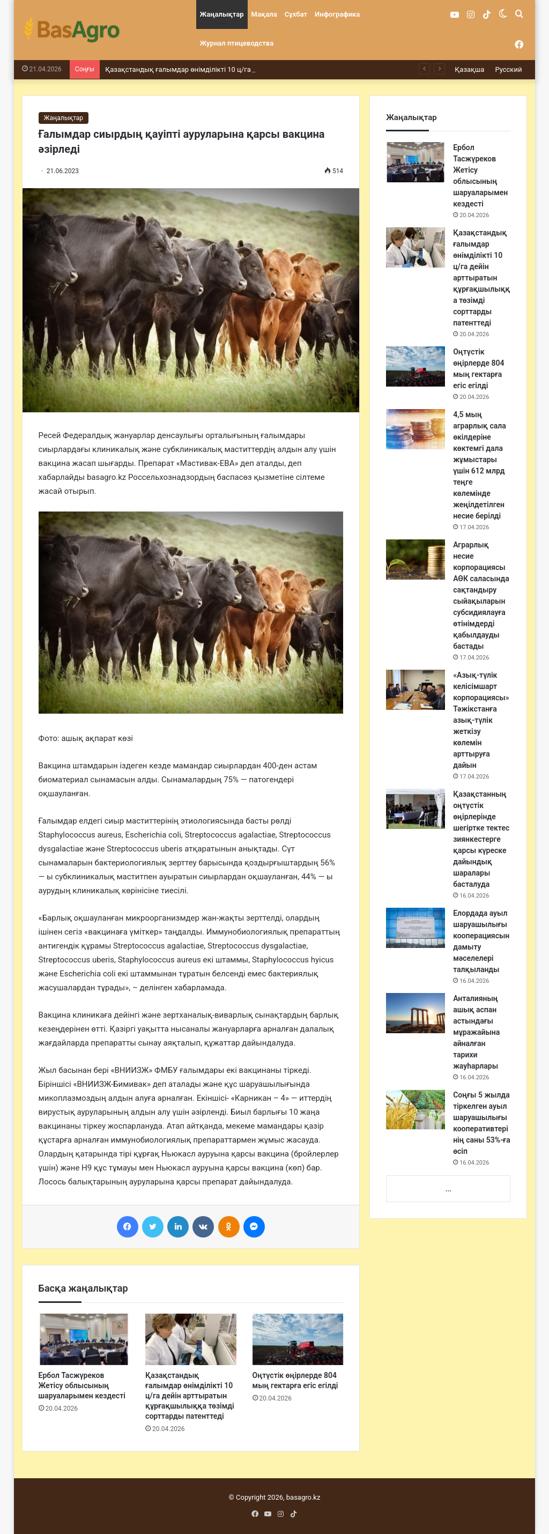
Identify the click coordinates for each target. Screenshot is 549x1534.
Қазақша (469, 69)
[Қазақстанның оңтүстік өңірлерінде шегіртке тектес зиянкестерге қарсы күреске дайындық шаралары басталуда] (415, 809)
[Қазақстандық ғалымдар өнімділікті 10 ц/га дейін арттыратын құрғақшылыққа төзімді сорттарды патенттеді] (190, 1339)
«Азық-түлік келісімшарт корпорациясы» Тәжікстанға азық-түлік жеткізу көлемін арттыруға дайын (481, 720)
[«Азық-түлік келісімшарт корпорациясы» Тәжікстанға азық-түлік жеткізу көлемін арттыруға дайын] (415, 690)
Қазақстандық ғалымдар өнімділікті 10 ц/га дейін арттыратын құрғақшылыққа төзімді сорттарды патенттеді (189, 1395)
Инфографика (337, 14)
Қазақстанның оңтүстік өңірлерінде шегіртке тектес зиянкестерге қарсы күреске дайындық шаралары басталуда (481, 839)
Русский (508, 69)
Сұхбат (296, 14)
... (448, 1189)
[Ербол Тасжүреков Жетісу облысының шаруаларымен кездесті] (84, 1339)
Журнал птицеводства (237, 43)
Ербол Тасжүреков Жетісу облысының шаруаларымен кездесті (82, 1385)
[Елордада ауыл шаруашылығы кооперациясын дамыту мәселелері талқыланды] (415, 928)
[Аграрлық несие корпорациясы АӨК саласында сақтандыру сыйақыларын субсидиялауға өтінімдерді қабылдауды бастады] (415, 559)
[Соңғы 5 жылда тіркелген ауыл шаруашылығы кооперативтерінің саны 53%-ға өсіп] (415, 1110)
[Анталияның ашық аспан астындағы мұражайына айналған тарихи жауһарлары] (415, 1013)
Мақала (264, 14)
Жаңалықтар (222, 14)
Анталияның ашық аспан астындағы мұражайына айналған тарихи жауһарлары (476, 1032)
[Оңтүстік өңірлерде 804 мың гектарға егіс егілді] (298, 1339)
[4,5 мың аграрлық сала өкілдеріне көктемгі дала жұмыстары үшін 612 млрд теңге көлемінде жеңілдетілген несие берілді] (415, 429)
